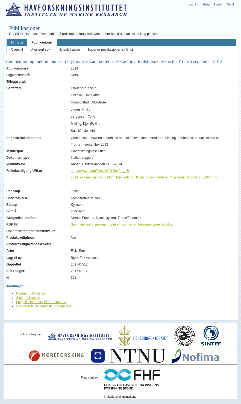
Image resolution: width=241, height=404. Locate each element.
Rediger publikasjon (30, 293)
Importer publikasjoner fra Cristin (111, 49)
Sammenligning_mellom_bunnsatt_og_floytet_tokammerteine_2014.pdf (122, 224)
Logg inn (193, 4)
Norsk (231, 4)
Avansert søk (40, 49)
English (218, 4)
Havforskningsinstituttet (122, 396)
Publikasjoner (42, 42)
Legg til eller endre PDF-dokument (41, 302)
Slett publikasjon (28, 298)
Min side (17, 42)
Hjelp (206, 4)
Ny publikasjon (69, 49)
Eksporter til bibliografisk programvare (43, 306)
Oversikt (17, 49)
